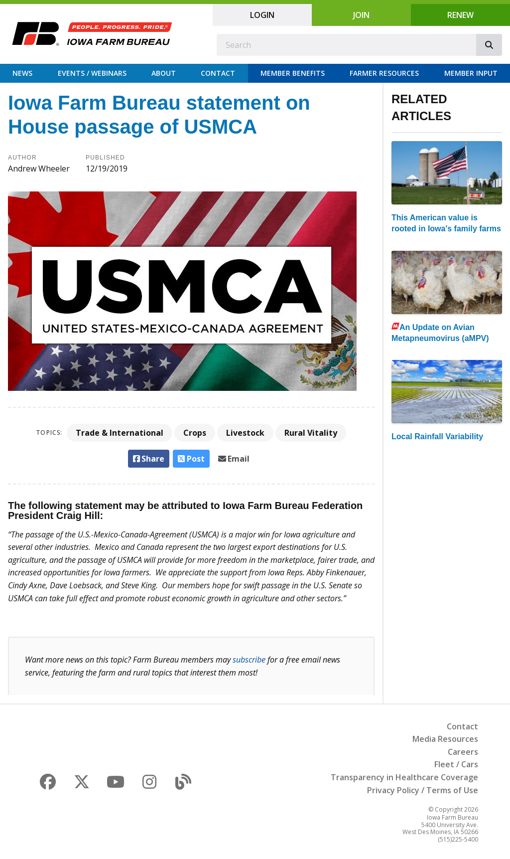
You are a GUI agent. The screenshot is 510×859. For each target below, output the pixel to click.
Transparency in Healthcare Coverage (404, 777)
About (163, 73)
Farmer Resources (384, 73)
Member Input (471, 73)
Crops (194, 432)
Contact (218, 73)
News (22, 73)
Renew (460, 14)
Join (361, 14)
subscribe (249, 659)
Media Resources (445, 738)
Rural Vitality (310, 432)
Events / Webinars (92, 73)
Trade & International (119, 432)
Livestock (245, 432)
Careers (463, 751)
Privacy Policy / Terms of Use (422, 790)
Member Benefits (292, 73)
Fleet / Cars (456, 764)
